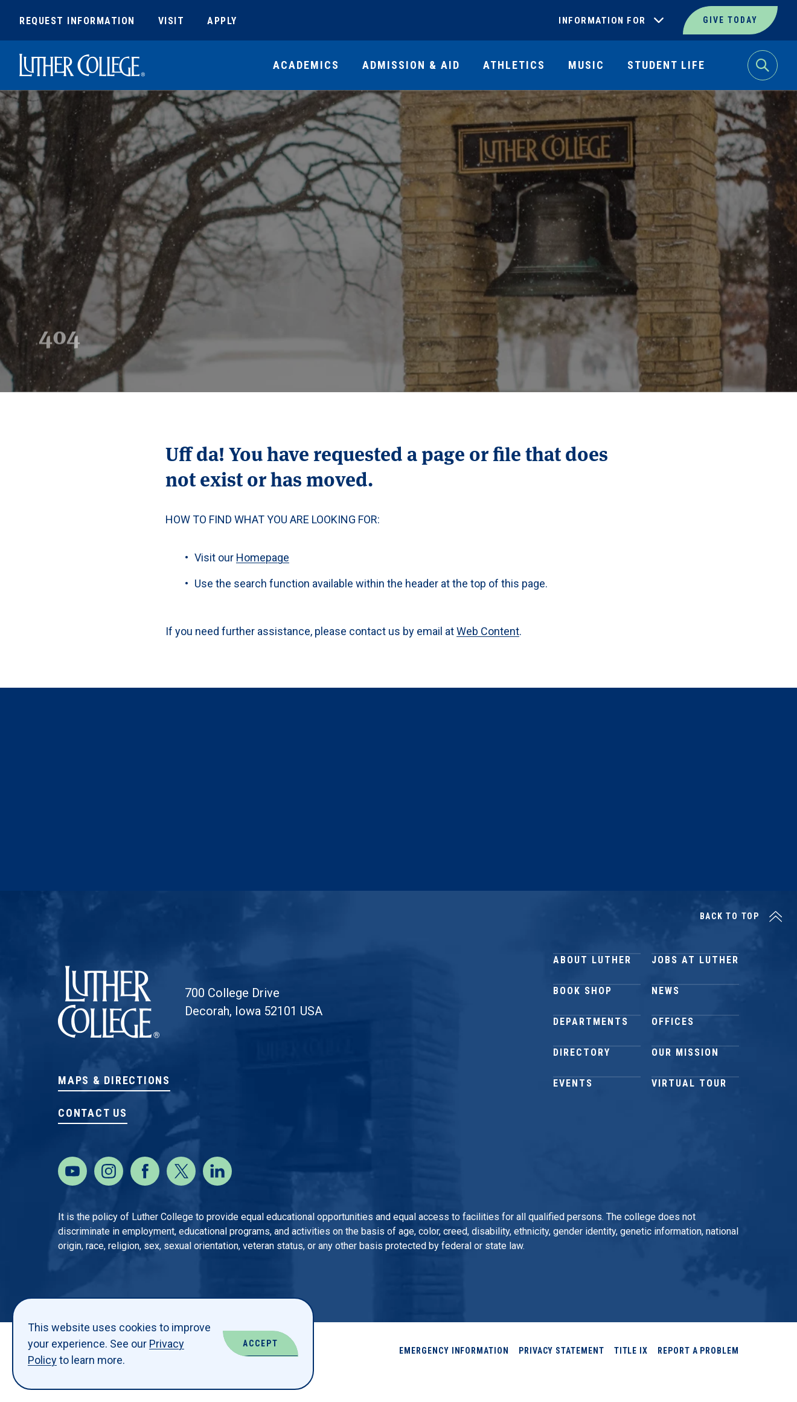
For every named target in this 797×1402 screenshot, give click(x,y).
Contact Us (92, 1112)
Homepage (262, 557)
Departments (591, 1052)
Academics (306, 65)
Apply (222, 21)
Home (31, 118)
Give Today (730, 20)
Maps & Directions (114, 1080)
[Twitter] (181, 1195)
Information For (602, 20)
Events (573, 1139)
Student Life (666, 65)
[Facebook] (144, 1195)
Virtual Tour (689, 1139)
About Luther (592, 965)
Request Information (77, 21)
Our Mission (685, 1096)
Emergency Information (454, 1375)
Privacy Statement (561, 1375)
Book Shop (582, 1009)
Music (586, 65)
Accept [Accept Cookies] (260, 1343)
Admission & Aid (411, 65)
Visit (171, 21)
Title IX (631, 1375)
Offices (672, 1052)
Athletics (514, 65)
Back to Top (730, 916)
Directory (581, 1096)
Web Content (487, 631)
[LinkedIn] (217, 1195)
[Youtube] (72, 1195)
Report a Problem (698, 1375)
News (665, 1009)
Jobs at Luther (695, 965)
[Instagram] (108, 1195)
